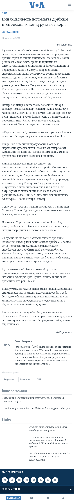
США (4, 13)
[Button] (64, 44)
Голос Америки (10, 32)
